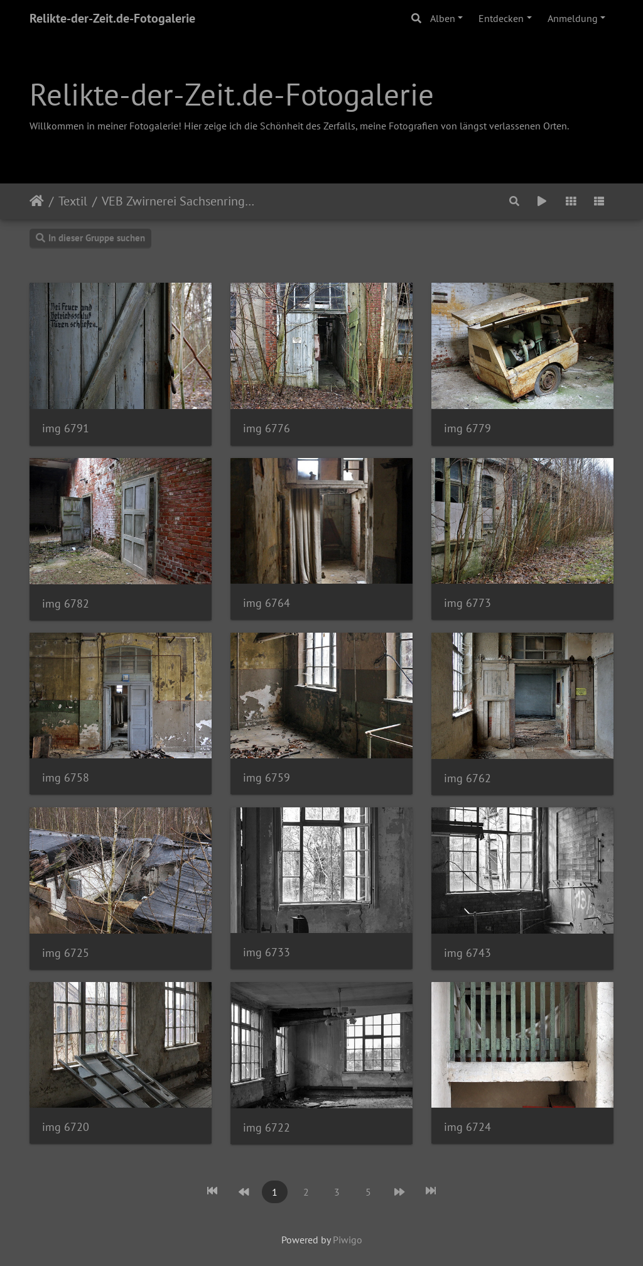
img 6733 (266, 952)
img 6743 (467, 952)
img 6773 (467, 602)
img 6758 (65, 777)
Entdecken (501, 18)
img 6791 (65, 428)
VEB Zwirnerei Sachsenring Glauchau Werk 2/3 (179, 201)
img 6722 (266, 1127)
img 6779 (467, 428)
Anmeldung (573, 18)
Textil (72, 201)
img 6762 (467, 778)
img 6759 (266, 777)
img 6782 (65, 603)
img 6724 (467, 1126)
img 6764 (266, 602)
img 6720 (65, 1126)
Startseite (37, 201)
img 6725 (65, 952)
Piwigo (347, 1239)
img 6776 (266, 428)
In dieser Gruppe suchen (90, 238)
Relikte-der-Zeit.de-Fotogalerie (112, 18)
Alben (442, 18)
